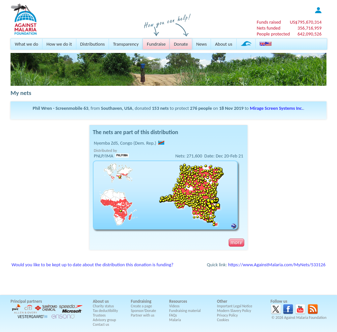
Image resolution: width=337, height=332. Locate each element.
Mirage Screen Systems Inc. (276, 108)
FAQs (173, 315)
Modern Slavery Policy (234, 310)
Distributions (92, 44)
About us (223, 44)
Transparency (126, 44)
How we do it (59, 44)
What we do (26, 44)
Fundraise (156, 44)
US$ (306, 22)
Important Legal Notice (234, 306)
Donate (181, 44)
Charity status (103, 306)
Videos (174, 306)
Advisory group (104, 320)
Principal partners (26, 301)
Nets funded (268, 28)
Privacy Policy (227, 315)
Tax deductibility (105, 310)
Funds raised (269, 22)
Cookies (223, 320)
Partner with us (143, 315)
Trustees (99, 315)
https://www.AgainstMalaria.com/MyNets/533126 (276, 265)
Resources (178, 301)
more (236, 242)
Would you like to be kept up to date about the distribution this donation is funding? (92, 265)
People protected (273, 34)
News (201, 44)
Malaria (175, 320)
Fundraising (141, 301)
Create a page (141, 306)
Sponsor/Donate (143, 310)
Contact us (101, 324)
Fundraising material (185, 310)
